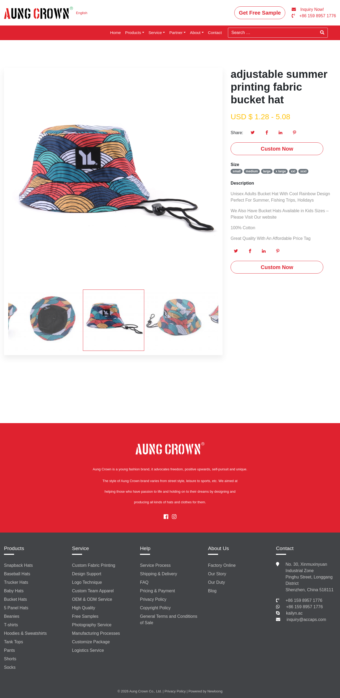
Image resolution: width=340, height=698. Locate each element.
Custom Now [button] (277, 149)
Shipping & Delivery (158, 574)
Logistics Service (88, 650)
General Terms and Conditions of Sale (168, 619)
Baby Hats (14, 591)
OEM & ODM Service (92, 599)
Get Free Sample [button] (260, 13)
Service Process (155, 565)
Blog (212, 591)
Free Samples (85, 616)
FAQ (144, 582)
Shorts (10, 659)
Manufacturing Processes (96, 633)
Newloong (215, 691)
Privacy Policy (153, 599)
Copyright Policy (155, 608)
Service (155, 32)
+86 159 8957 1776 (304, 600)
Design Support (86, 574)
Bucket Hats (15, 599)
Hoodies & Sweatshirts (25, 633)
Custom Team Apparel (93, 591)
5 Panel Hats (16, 608)
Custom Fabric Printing (93, 565)
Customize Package (91, 642)
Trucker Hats (16, 582)
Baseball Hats (17, 574)
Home (115, 32)
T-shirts (11, 625)
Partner (175, 32)
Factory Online (222, 565)
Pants (9, 650)
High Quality (83, 608)
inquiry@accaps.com (306, 619)
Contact (215, 32)
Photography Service (92, 625)
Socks (10, 667)
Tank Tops (13, 642)
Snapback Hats (18, 565)
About (195, 32)
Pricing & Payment (157, 591)
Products (133, 32)
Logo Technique (87, 582)
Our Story (217, 574)
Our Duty (216, 582)
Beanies (11, 616)
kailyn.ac (294, 613)
